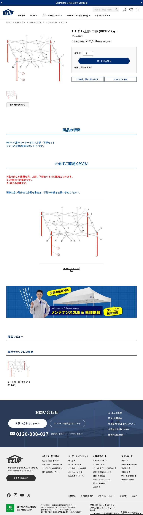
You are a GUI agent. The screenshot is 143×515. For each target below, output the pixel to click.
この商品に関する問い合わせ (88, 79)
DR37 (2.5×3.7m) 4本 (71, 236)
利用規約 (72, 496)
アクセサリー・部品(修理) (77, 15)
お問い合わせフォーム (27, 423)
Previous (2, 3)
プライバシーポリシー (106, 496)
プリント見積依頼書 (128, 476)
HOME (9, 22)
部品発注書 (125, 468)
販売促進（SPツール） (76, 476)
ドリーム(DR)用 (51, 22)
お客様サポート (101, 15)
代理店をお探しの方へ (118, 429)
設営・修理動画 (115, 418)
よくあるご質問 (115, 412)
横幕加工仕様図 (127, 479)
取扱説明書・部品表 (129, 464)
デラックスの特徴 (74, 464)
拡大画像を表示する (18, 104)
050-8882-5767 (51, 507)
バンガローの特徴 (75, 472)
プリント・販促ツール (51, 15)
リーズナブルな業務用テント (52, 468)
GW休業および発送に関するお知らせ (72, 2)
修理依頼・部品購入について (121, 423)
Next (141, 3)
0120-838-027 (32, 434)
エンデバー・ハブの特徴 (77, 468)
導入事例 (22, 15)
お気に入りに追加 (120, 79)
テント (32, 15)
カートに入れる (104, 60)
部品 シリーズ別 (35, 22)
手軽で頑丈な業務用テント (52, 464)
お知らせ (96, 487)
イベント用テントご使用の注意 (105, 468)
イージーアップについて (78, 456)
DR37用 (64, 22)
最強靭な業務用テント (50, 460)
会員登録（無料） (21, 478)
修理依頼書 (125, 472)
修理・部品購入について (102, 472)
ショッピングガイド (100, 460)
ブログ (134, 496)
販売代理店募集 (115, 434)
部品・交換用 (20, 22)
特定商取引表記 (87, 496)
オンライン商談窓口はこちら (67, 423)
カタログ (124, 460)
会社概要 (123, 496)
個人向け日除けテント (50, 472)
